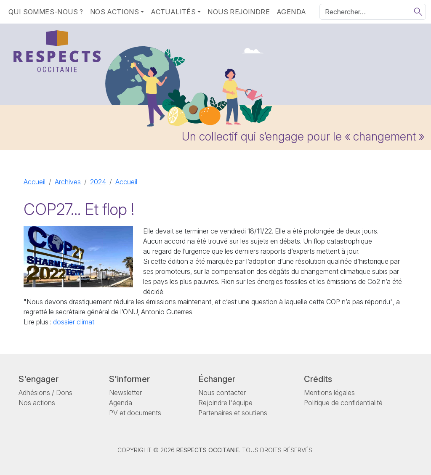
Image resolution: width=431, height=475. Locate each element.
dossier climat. (74, 322)
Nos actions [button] (114, 12)
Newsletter (125, 392)
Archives (68, 182)
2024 (98, 182)
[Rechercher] (372, 12)
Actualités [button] (173, 12)
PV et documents (135, 413)
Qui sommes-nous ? (45, 12)
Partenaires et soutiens (232, 413)
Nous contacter (222, 392)
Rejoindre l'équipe (225, 402)
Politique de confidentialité (343, 402)
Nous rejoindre (239, 12)
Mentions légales (329, 392)
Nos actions (37, 402)
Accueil (34, 182)
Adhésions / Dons (45, 392)
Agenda (291, 12)
